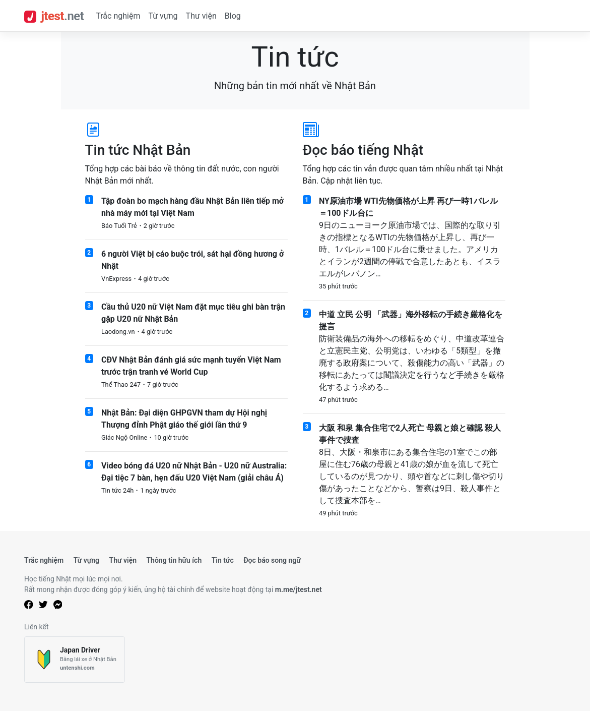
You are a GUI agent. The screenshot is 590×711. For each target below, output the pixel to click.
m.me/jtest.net (298, 589)
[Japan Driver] (74, 659)
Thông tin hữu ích (174, 560)
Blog (233, 16)
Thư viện (201, 16)
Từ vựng (162, 16)
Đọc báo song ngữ (272, 560)
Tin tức (223, 560)
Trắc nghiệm (118, 16)
